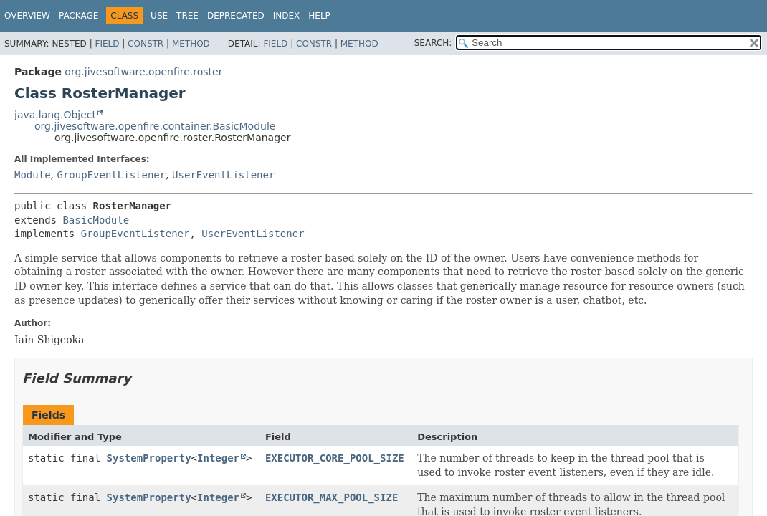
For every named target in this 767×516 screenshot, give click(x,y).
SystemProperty (149, 458)
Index (286, 16)
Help (319, 16)
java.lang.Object (55, 114)
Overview (27, 16)
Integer (218, 458)
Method (191, 44)
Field (107, 44)
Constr (145, 44)
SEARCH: (433, 43)
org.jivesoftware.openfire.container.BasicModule (154, 126)
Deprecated (236, 16)
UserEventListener (223, 175)
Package (78, 16)
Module (32, 175)
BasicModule (95, 220)
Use (159, 16)
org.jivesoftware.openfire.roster (143, 71)
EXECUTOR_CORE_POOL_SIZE (334, 458)
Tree (187, 16)
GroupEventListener (111, 175)
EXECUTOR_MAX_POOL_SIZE (331, 497)
